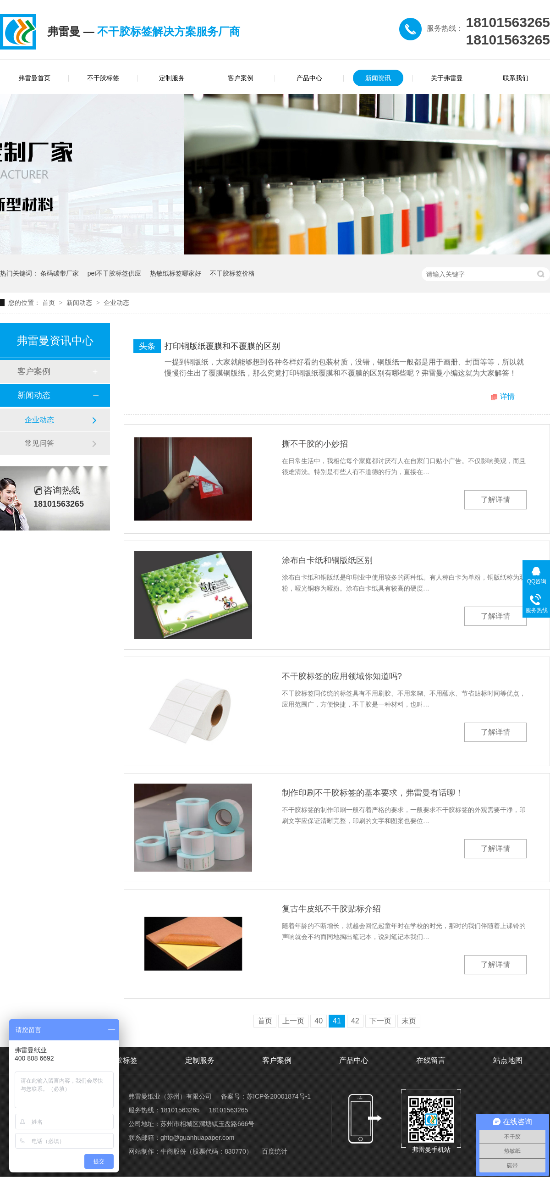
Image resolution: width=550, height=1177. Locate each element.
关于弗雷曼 (447, 78)
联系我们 (515, 78)
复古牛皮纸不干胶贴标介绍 (331, 908)
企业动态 (116, 302)
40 (318, 1021)
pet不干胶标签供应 (114, 273)
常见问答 (39, 443)
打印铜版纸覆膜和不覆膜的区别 (222, 346)
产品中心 (309, 78)
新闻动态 (80, 302)
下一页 (380, 1021)
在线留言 (431, 1060)
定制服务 (172, 78)
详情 (507, 396)
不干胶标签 (103, 78)
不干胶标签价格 (232, 273)
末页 (409, 1021)
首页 (49, 302)
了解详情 (495, 499)
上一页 (293, 1021)
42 (355, 1021)
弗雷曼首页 (34, 78)
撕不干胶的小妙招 (315, 443)
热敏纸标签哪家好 (175, 273)
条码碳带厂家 (59, 273)
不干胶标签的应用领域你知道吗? (342, 676)
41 (337, 1021)
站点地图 (507, 1060)
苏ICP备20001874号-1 (279, 1096)
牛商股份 (173, 1151)
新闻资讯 (378, 78)
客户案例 (240, 78)
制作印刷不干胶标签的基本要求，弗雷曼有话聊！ (372, 792)
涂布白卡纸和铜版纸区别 (327, 560)
